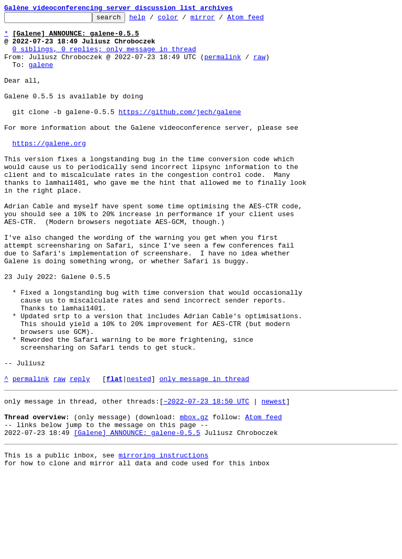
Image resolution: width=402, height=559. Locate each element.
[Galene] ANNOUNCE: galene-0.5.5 (137, 514)
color (184, 20)
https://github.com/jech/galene (179, 132)
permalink (222, 66)
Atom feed (261, 20)
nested (139, 452)
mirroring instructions (163, 538)
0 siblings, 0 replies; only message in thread (104, 56)
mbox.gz (194, 495)
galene (41, 75)
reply (80, 452)
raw (259, 66)
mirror (219, 20)
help (154, 20)
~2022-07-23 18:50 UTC (206, 476)
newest (273, 476)
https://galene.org (49, 169)
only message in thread (204, 452)
